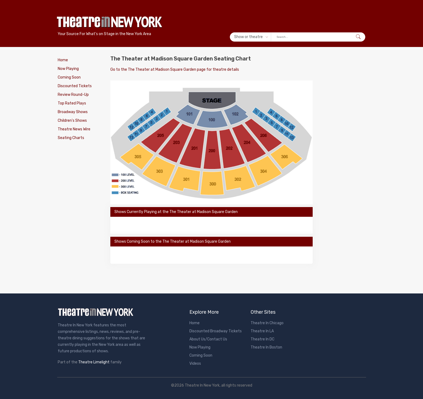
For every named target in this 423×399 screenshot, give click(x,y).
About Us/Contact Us (208, 339)
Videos (195, 363)
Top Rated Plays (72, 103)
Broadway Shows (73, 112)
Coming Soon (69, 77)
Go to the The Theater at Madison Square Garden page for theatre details (174, 69)
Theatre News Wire (74, 129)
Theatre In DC (262, 339)
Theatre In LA (262, 331)
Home (63, 60)
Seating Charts (71, 138)
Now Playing (68, 68)
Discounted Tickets (75, 86)
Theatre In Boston (266, 347)
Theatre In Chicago (267, 323)
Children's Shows (72, 120)
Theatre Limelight (94, 362)
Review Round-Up (73, 94)
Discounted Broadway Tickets (215, 331)
